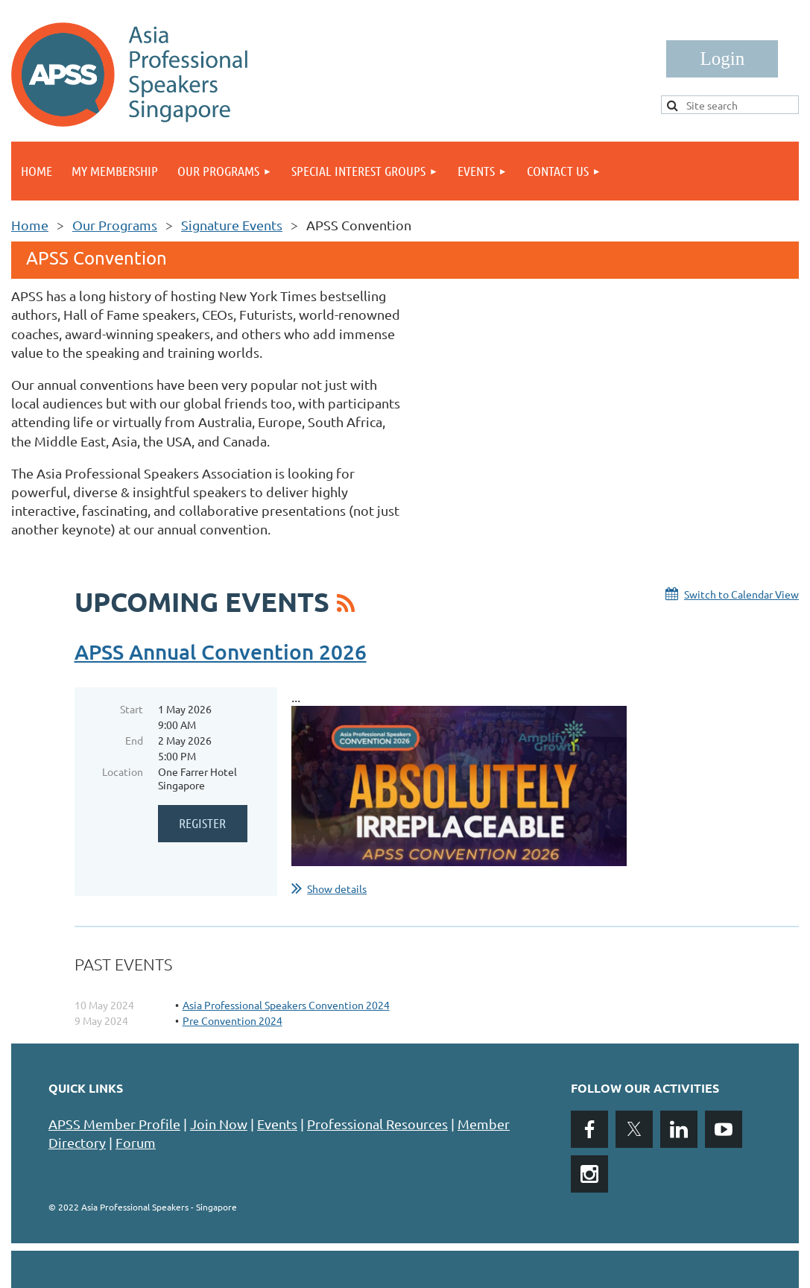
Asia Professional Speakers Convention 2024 (286, 1004)
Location (122, 771)
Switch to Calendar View (741, 594)
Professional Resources (377, 1123)
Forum (136, 1142)
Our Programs (114, 225)
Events (277, 1123)
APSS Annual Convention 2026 (221, 651)
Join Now (218, 1123)
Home (29, 225)
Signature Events (231, 225)
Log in (722, 59)
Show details (337, 888)
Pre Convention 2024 (232, 1020)
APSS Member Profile (114, 1123)
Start (131, 709)
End (134, 740)
